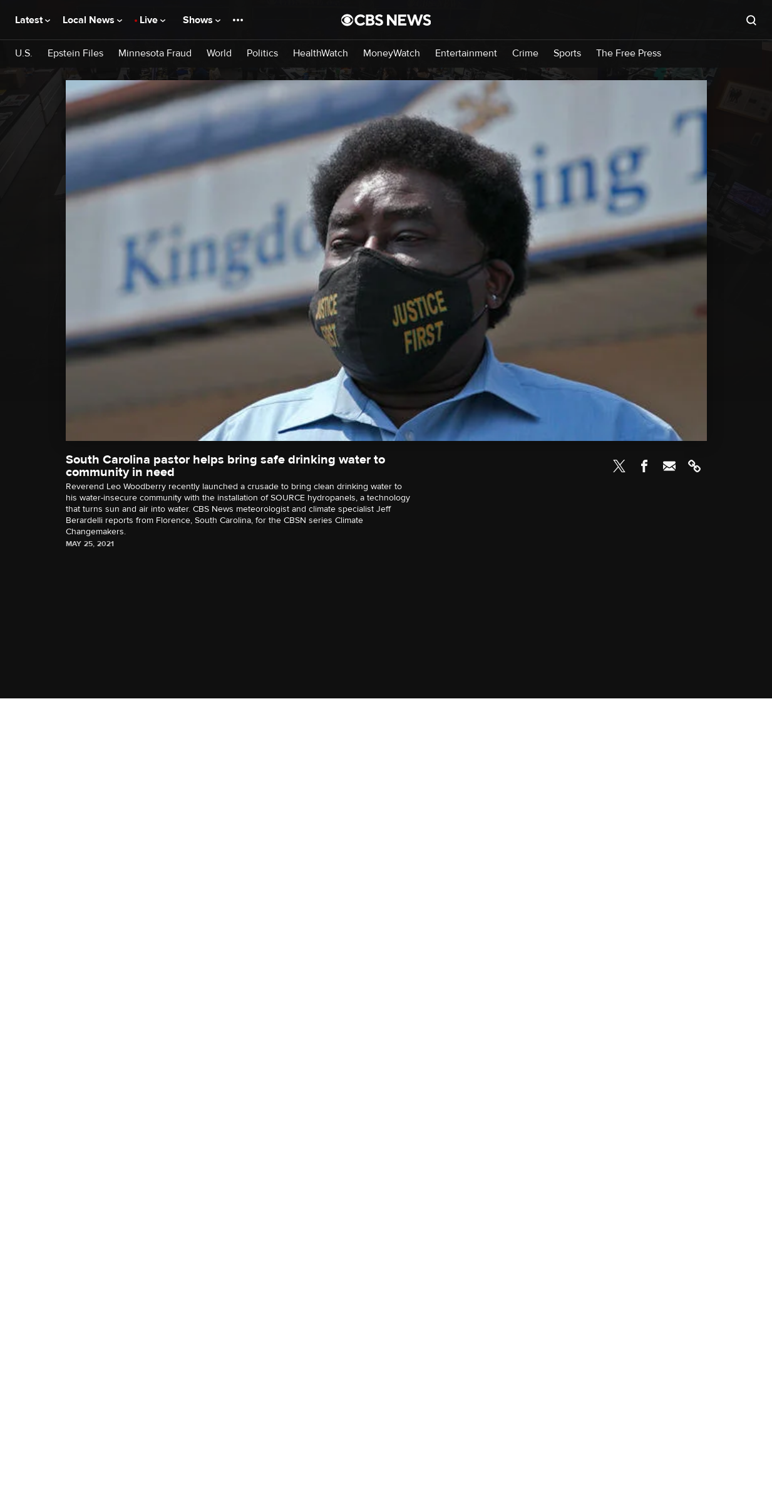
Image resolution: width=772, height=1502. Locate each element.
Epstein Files (75, 54)
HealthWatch (320, 54)
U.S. (24, 54)
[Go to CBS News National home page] (386, 20)
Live (152, 20)
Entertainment (466, 54)
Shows (201, 20)
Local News (92, 20)
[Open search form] (751, 20)
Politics (262, 54)
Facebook (644, 466)
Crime (525, 54)
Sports (567, 54)
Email (669, 466)
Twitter (619, 466)
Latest (32, 20)
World (219, 54)
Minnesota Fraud (155, 54)
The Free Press (628, 54)
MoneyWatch (391, 54)
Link (694, 466)
